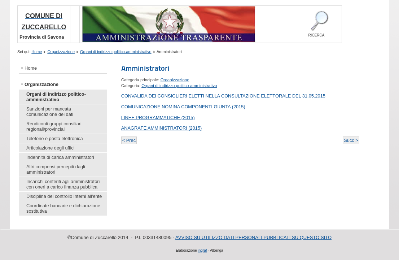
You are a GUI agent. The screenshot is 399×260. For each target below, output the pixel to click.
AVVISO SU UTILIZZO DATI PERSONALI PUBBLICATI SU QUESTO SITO (253, 237)
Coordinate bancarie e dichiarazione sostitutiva (63, 208)
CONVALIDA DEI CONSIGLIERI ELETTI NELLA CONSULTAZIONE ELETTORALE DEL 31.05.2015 (223, 96)
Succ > (351, 140)
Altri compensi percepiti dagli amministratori (55, 169)
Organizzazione (61, 51)
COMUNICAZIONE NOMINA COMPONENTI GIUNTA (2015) (183, 106)
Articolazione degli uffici (50, 148)
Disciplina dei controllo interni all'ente (64, 196)
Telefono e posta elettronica (54, 138)
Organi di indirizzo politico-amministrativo (116, 51)
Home (36, 51)
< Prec (129, 140)
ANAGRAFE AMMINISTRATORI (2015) (161, 128)
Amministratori (145, 68)
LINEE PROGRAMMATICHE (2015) (158, 117)
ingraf (202, 250)
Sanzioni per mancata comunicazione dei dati (49, 111)
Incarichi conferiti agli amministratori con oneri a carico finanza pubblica (63, 184)
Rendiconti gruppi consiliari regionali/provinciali (54, 126)
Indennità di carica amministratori (60, 157)
